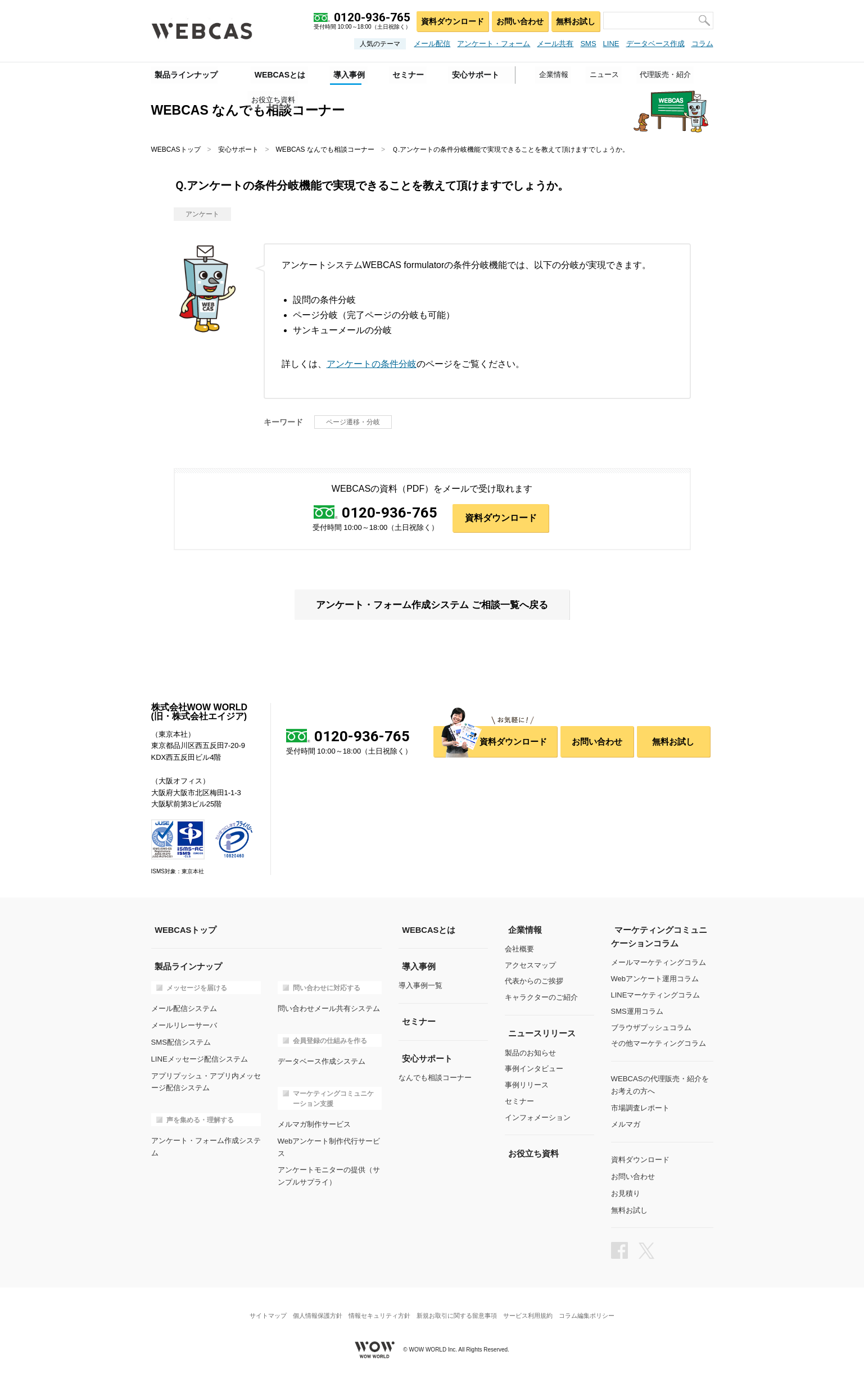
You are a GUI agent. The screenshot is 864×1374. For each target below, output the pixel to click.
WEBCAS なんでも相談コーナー (325, 149)
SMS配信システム (181, 1041)
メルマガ (625, 1122)
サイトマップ (260, 1309)
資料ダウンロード (449, 20)
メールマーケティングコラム (658, 963)
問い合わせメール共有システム (329, 1008)
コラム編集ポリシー (594, 1309)
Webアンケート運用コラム (655, 979)
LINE (611, 43)
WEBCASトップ (176, 149)
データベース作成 (655, 43)
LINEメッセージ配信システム (199, 1057)
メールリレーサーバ (184, 1025)
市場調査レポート (640, 1106)
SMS (588, 43)
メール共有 (555, 43)
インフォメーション (538, 1117)
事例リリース (527, 1085)
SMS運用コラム (637, 1012)
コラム (702, 43)
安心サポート (238, 149)
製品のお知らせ (530, 1053)
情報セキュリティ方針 (378, 1309)
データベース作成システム (321, 1060)
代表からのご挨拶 (534, 982)
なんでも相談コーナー (435, 1077)
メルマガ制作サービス (314, 1123)
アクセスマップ (530, 966)
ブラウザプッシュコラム (651, 1027)
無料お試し (575, 20)
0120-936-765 (390, 513)
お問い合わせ (518, 20)
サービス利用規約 (532, 1309)
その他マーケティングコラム (658, 1044)
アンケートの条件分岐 (372, 364)
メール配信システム (184, 1008)
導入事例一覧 (420, 986)
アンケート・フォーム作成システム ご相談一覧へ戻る (432, 605)
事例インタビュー (534, 1069)
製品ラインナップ (182, 73)
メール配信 (432, 43)
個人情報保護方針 (313, 1309)
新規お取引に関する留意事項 (458, 1309)
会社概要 (519, 949)
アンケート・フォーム (493, 43)
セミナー (519, 1102)
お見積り (625, 1190)
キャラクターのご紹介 (541, 998)
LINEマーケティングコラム (655, 995)
